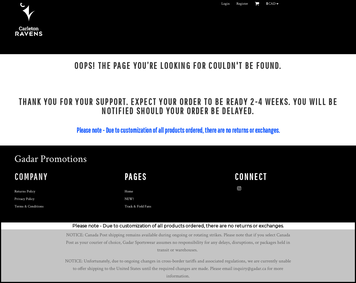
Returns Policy (24, 191)
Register (242, 3)
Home (129, 191)
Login (225, 3)
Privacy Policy (24, 199)
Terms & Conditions (29, 206)
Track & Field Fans (138, 206)
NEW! (129, 199)
